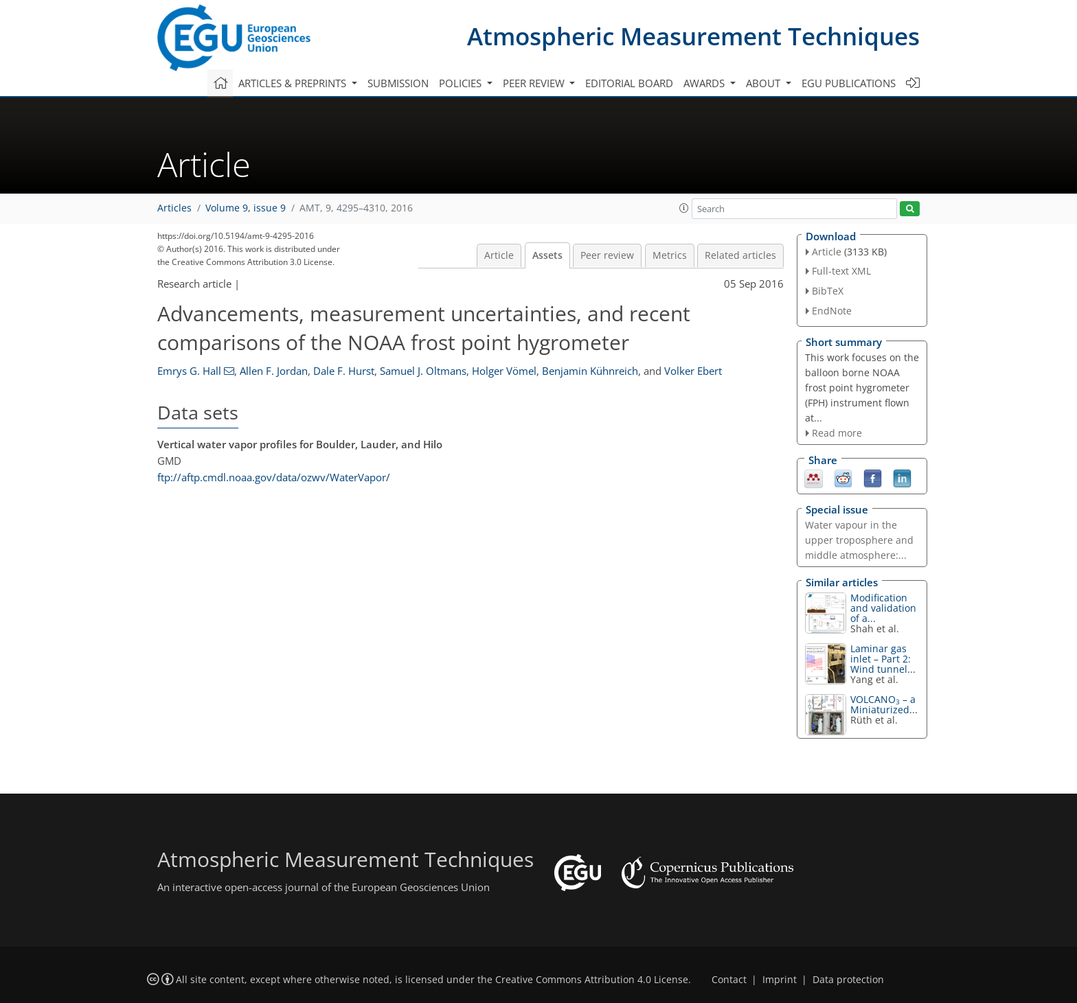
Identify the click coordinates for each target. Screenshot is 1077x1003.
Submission (398, 83)
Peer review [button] (535, 83)
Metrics (670, 255)
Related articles (740, 255)
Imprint (779, 979)
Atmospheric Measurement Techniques (693, 36)
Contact (729, 979)
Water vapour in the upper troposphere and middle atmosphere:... (859, 540)
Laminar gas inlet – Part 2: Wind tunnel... (883, 659)
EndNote (832, 310)
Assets (547, 255)
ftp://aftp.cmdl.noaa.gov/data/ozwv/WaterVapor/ (273, 477)
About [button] (764, 83)
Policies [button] (461, 83)
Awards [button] (705, 83)
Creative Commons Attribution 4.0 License (591, 979)
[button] (684, 208)
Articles (174, 208)
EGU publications (849, 83)
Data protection (848, 979)
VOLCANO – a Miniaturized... (884, 704)
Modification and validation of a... (883, 608)
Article (499, 255)
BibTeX (827, 290)
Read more (837, 432)
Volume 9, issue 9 (245, 208)
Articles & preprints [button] (293, 83)
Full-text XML (841, 270)
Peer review (607, 255)
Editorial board (629, 83)
